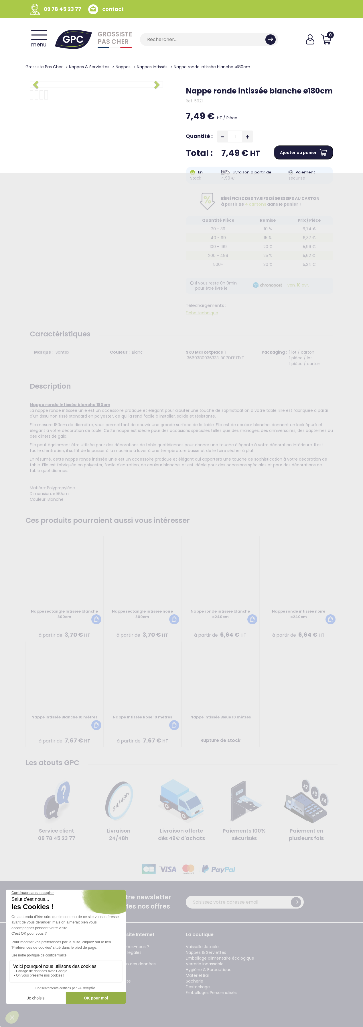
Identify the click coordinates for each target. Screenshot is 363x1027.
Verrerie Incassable (205, 964)
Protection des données (132, 964)
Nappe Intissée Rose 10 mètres (142, 717)
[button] (36, 84)
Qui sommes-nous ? (128, 947)
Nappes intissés (152, 67)
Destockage (198, 987)
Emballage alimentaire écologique (220, 958)
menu (39, 39)
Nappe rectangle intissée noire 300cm (142, 614)
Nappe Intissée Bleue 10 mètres (220, 717)
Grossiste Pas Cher (44, 67)
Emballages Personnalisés (211, 992)
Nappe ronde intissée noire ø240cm (298, 614)
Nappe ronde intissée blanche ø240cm (220, 614)
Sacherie (194, 981)
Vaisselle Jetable (202, 947)
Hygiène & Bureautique (209, 970)
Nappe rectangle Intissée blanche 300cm (64, 614)
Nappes (123, 67)
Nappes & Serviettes (89, 67)
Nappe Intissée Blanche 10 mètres (64, 717)
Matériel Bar (197, 975)
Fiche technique (202, 313)
